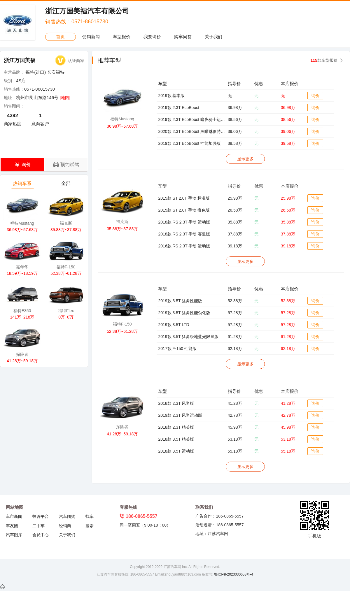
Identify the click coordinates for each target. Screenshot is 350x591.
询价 (315, 95)
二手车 (38, 525)
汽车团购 (67, 516)
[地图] (65, 97)
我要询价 (152, 36)
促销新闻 (91, 36)
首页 (60, 36)
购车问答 (183, 36)
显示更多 (245, 158)
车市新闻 (14, 516)
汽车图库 (14, 534)
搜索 (89, 525)
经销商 (65, 525)
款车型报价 (324, 60)
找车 (89, 516)
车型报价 (121, 36)
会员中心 (40, 534)
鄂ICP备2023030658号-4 (233, 574)
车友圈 (12, 525)
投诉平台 (40, 516)
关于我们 (213, 36)
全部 (66, 185)
